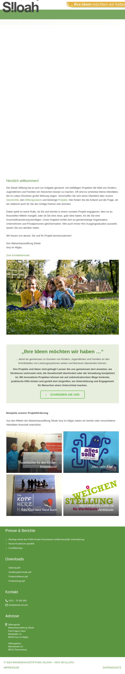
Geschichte (12, 199)
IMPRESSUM (11, 667)
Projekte (62, 199)
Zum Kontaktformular (18, 255)
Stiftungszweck (33, 199)
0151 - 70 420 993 (18, 600)
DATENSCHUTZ (112, 667)
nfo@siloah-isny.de (18, 605)
